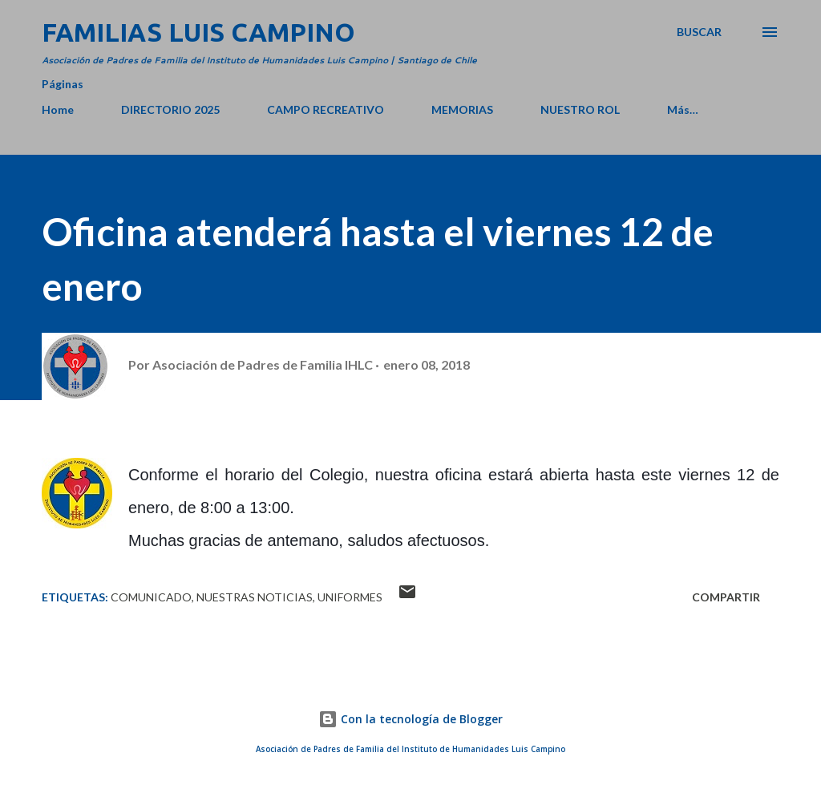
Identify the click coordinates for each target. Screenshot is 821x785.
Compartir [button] (726, 597)
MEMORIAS (462, 109)
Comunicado (151, 597)
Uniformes (349, 597)
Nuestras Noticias (254, 597)
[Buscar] (699, 32)
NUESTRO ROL (580, 109)
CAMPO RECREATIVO (325, 109)
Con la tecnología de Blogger (410, 718)
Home (58, 109)
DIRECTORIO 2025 (170, 109)
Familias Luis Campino (198, 32)
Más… (682, 109)
